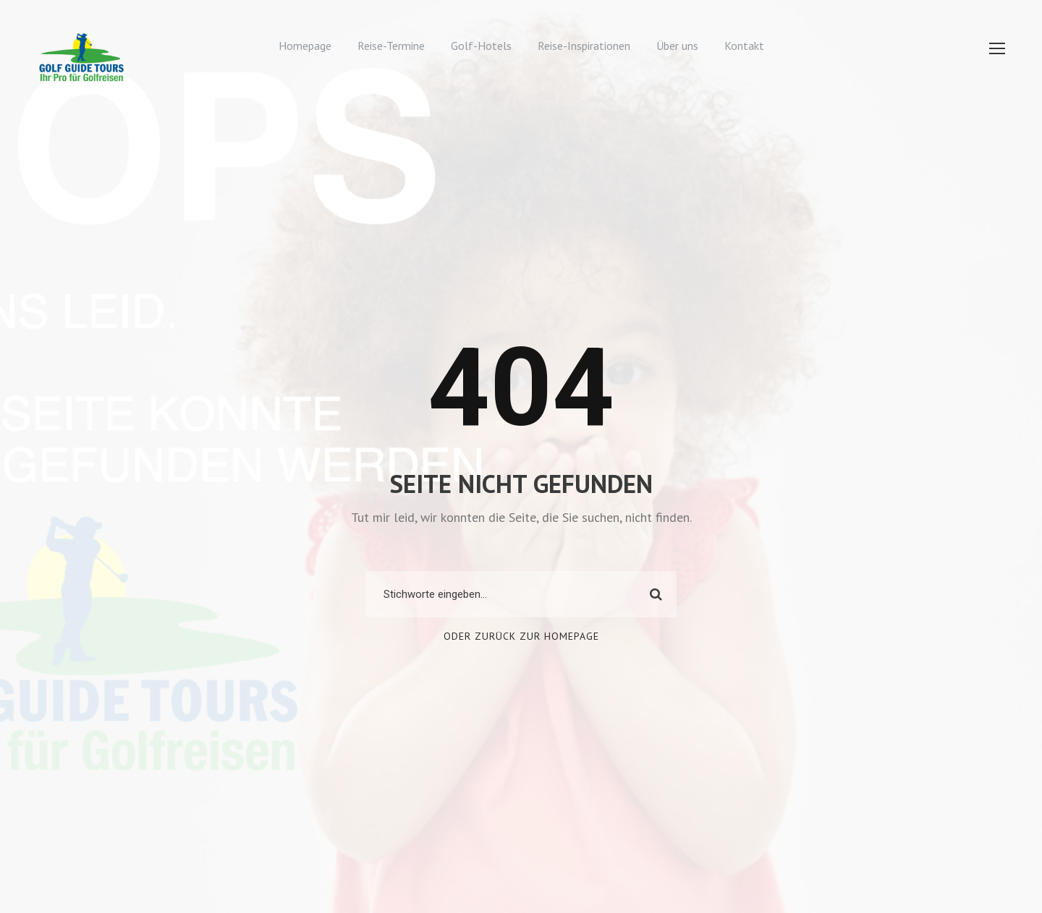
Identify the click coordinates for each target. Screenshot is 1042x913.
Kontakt (744, 45)
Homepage (305, 45)
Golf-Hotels (481, 45)
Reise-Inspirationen (584, 45)
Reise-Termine (391, 45)
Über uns (677, 45)
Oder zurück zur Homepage (521, 636)
